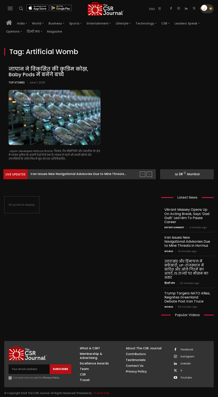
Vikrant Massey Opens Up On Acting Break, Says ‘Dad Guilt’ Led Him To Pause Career (187, 213)
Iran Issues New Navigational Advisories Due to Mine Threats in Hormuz (186, 237)
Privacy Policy (51, 371)
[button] (21, 8)
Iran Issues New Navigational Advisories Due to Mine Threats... (78, 174)
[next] (149, 174)
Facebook (187, 342)
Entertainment (174, 222)
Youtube (186, 371)
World (168, 246)
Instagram (187, 349)
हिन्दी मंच (169, 276)
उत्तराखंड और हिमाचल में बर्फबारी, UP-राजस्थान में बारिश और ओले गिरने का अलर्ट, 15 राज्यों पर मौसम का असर (185, 264)
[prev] (142, 174)
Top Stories (17, 82)
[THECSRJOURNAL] (106, 9)
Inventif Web (101, 386)
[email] (29, 362)
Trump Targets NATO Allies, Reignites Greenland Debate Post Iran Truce (186, 291)
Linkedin (186, 356)
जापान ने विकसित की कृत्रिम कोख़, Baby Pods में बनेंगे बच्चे (50, 71)
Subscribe (60, 362)
